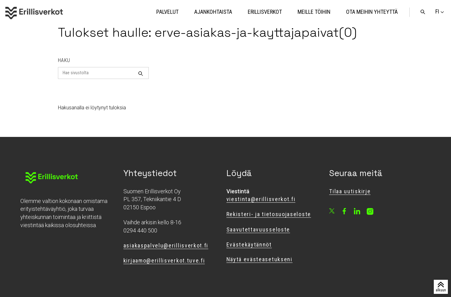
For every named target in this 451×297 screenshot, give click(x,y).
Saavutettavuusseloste (258, 229)
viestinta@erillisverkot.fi (261, 199)
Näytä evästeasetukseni (259, 259)
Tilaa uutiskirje (350, 191)
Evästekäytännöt (249, 244)
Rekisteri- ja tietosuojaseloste (268, 214)
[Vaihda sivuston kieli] (437, 11)
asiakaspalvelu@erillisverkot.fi (165, 245)
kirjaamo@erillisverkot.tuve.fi (164, 260)
